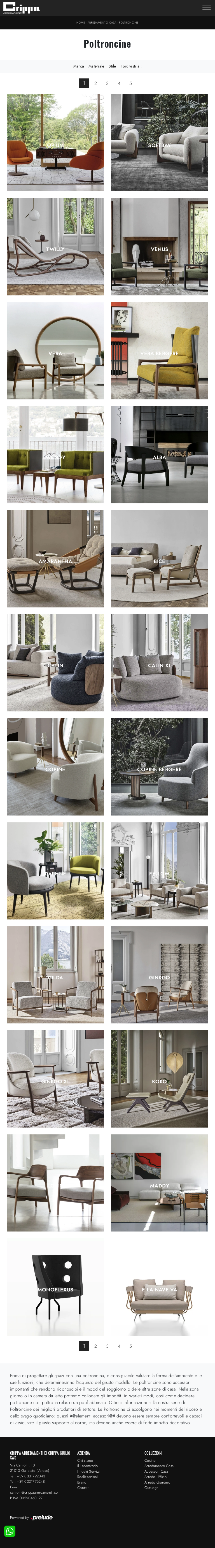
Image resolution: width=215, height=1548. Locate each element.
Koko (159, 1082)
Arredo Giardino (157, 1482)
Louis (55, 1186)
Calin (55, 666)
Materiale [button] (96, 66)
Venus (160, 249)
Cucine (150, 1460)
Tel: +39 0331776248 (27, 1481)
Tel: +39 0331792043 (27, 1476)
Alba (159, 457)
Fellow (159, 874)
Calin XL (159, 666)
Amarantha (55, 561)
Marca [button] (78, 66)
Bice (159, 561)
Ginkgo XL (55, 1082)
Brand (81, 1482)
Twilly (55, 249)
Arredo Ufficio (155, 1476)
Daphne (55, 874)
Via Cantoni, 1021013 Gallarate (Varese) (29, 1468)
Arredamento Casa (102, 22)
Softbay (159, 145)
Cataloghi (151, 1487)
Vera (55, 353)
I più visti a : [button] (131, 66)
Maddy (159, 1186)
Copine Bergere (159, 769)
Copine (55, 769)
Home (80, 22)
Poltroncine (129, 22)
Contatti (83, 1487)
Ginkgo (159, 978)
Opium (55, 145)
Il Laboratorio (87, 1465)
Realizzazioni (87, 1476)
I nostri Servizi (88, 1471)
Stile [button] (112, 66)
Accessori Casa (156, 1471)
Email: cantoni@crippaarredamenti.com (35, 1489)
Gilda (55, 978)
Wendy (55, 457)
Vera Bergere (159, 353)
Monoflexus (56, 1290)
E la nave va (159, 1290)
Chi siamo (85, 1460)
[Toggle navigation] (206, 8)
